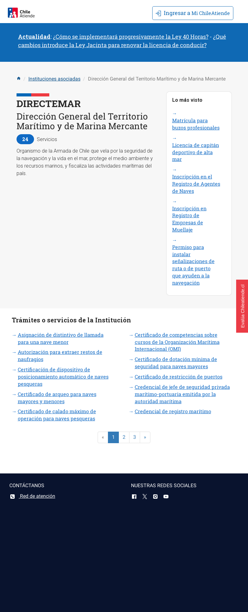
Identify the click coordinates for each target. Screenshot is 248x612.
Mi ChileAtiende (193, 13)
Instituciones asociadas (54, 79)
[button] (242, 306)
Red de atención (32, 496)
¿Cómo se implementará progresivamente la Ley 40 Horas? (130, 36)
